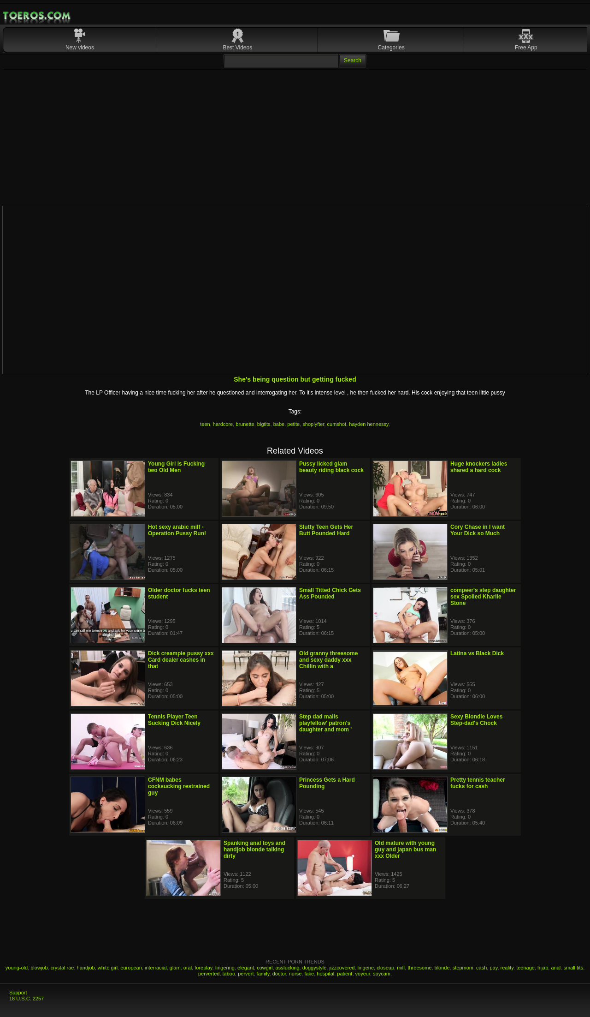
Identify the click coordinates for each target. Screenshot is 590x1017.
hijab (542, 967)
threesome (419, 967)
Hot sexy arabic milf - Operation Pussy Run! (177, 530)
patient (344, 973)
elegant (245, 967)
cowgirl (264, 967)
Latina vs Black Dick (477, 653)
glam (175, 967)
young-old (17, 967)
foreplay (203, 967)
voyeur (362, 973)
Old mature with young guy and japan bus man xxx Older (405, 849)
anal (555, 967)
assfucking (288, 967)
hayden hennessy (368, 424)
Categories (391, 47)
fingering (225, 967)
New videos (79, 47)
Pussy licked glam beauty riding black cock (331, 467)
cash (481, 967)
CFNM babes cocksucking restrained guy (179, 786)
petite (293, 424)
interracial (156, 967)
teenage (525, 967)
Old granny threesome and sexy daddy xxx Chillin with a (328, 660)
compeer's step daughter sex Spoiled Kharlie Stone (483, 596)
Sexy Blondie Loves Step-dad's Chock (476, 719)
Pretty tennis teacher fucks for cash (477, 783)
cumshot (337, 424)
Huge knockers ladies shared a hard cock (478, 467)
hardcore (223, 424)
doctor (279, 973)
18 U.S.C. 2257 (26, 998)
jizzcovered (341, 967)
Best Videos (237, 47)
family (263, 973)
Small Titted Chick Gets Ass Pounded (330, 593)
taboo (229, 973)
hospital (325, 973)
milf (401, 967)
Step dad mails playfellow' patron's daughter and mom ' (325, 723)
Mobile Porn (37, 15)
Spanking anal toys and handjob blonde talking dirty (254, 849)
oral (187, 967)
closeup (385, 967)
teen (205, 424)
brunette (245, 424)
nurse (295, 973)
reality (507, 967)
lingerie (366, 967)
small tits (573, 967)
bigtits (264, 424)
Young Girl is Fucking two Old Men (176, 467)
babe (278, 424)
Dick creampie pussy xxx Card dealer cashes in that (181, 660)
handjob (86, 967)
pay (493, 967)
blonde (442, 967)
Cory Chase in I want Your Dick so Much (477, 530)
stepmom (463, 967)
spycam (381, 973)
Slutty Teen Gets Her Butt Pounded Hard (326, 530)
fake (309, 973)
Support (18, 992)
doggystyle (314, 967)
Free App (526, 47)
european (131, 967)
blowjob (38, 967)
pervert (246, 973)
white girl (108, 967)
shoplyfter (313, 424)
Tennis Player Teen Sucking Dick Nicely (174, 719)
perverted (208, 973)
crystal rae (62, 967)
